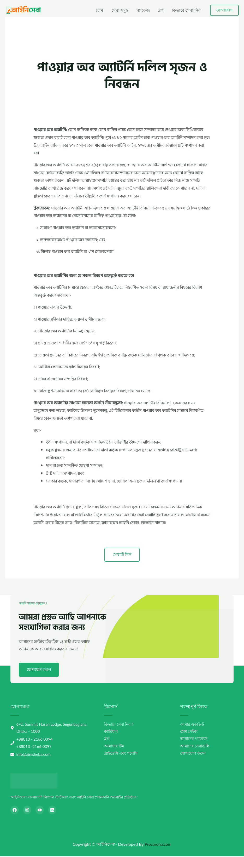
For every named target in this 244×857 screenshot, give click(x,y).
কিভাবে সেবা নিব (186, 10)
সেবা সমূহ (119, 10)
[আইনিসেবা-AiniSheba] (23, 9)
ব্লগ (160, 10)
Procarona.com (158, 845)
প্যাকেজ (143, 10)
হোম (99, 10)
